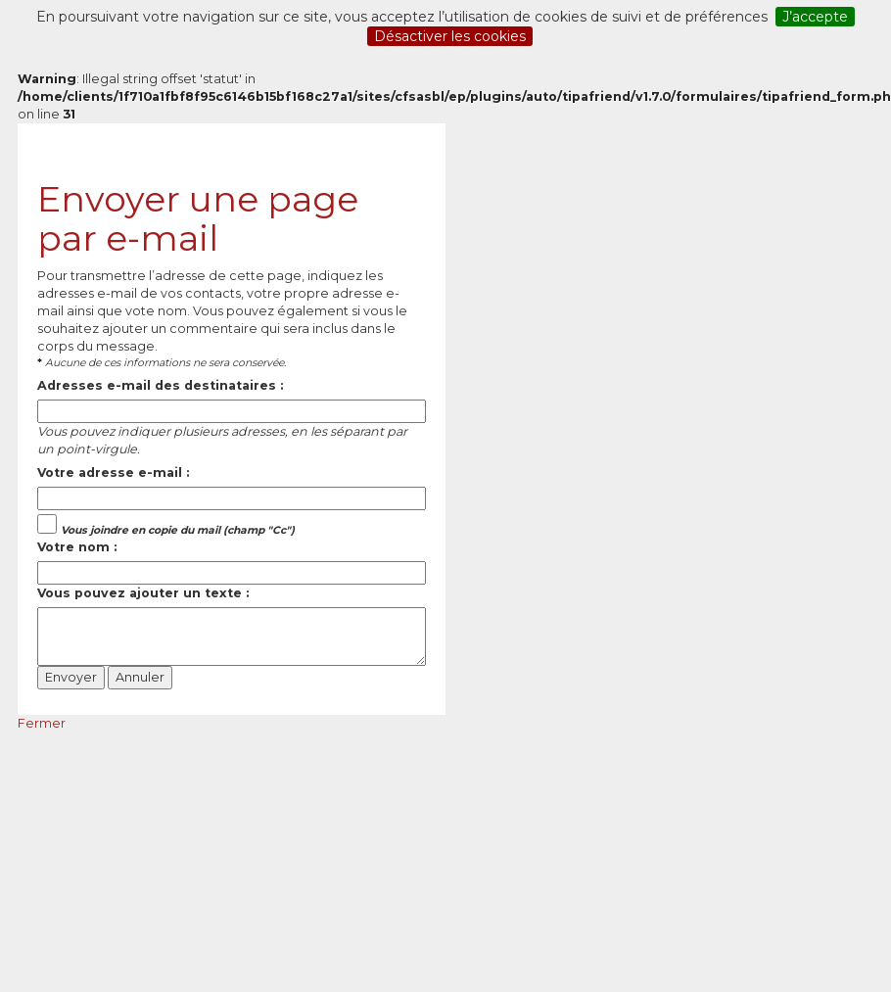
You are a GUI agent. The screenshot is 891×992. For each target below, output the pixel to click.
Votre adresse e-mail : (113, 472)
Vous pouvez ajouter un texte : (143, 593)
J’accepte (815, 16)
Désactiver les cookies (450, 36)
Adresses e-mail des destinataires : (160, 385)
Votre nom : (77, 547)
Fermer (42, 723)
